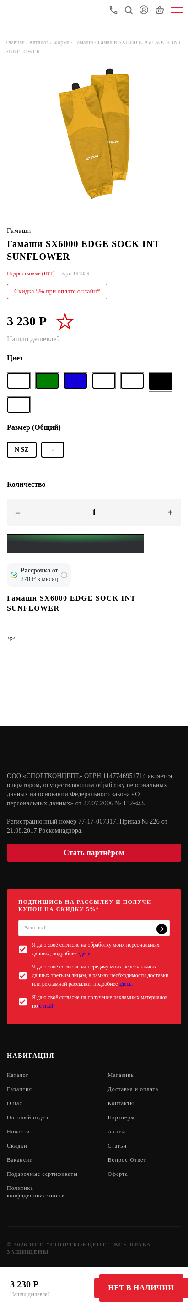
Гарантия (19, 1089)
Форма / (63, 42)
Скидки (17, 1146)
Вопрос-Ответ (127, 1160)
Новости (18, 1131)
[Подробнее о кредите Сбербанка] (64, 575)
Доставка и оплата (133, 1089)
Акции (117, 1131)
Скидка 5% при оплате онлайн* (57, 291)
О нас (14, 1103)
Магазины (121, 1075)
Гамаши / (86, 42)
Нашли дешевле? (30, 1294)
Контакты (121, 1103)
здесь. (85, 953)
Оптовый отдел (27, 1117)
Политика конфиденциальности (36, 1192)
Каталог (18, 1075)
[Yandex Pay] (75, 543)
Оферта (118, 1174)
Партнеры (121, 1117)
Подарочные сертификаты (42, 1174)
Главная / (17, 42)
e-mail (46, 1006)
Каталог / (41, 42)
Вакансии (20, 1160)
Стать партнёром (94, 852)
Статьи (117, 1146)
